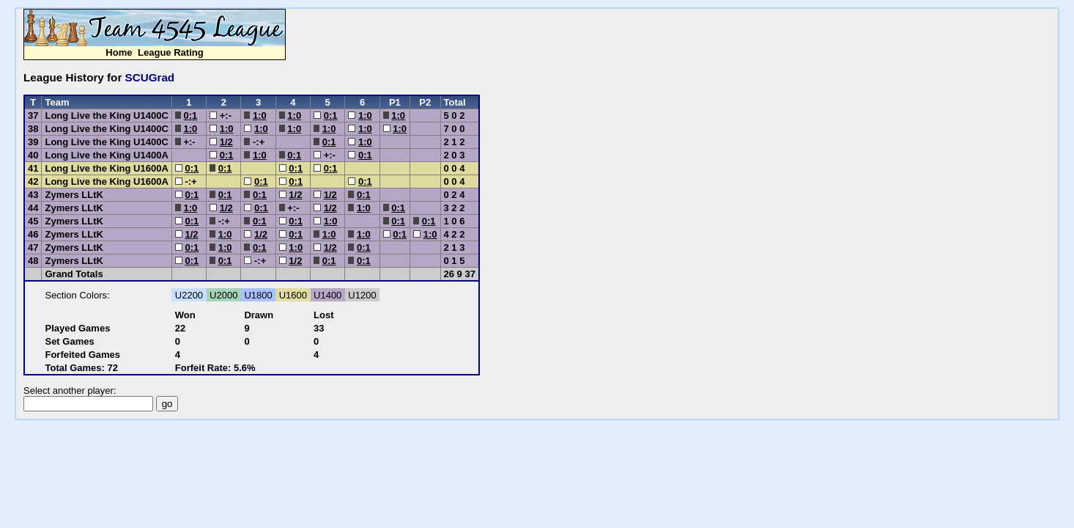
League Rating (171, 52)
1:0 (260, 115)
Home (118, 52)
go (167, 403)
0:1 (190, 115)
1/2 (226, 141)
